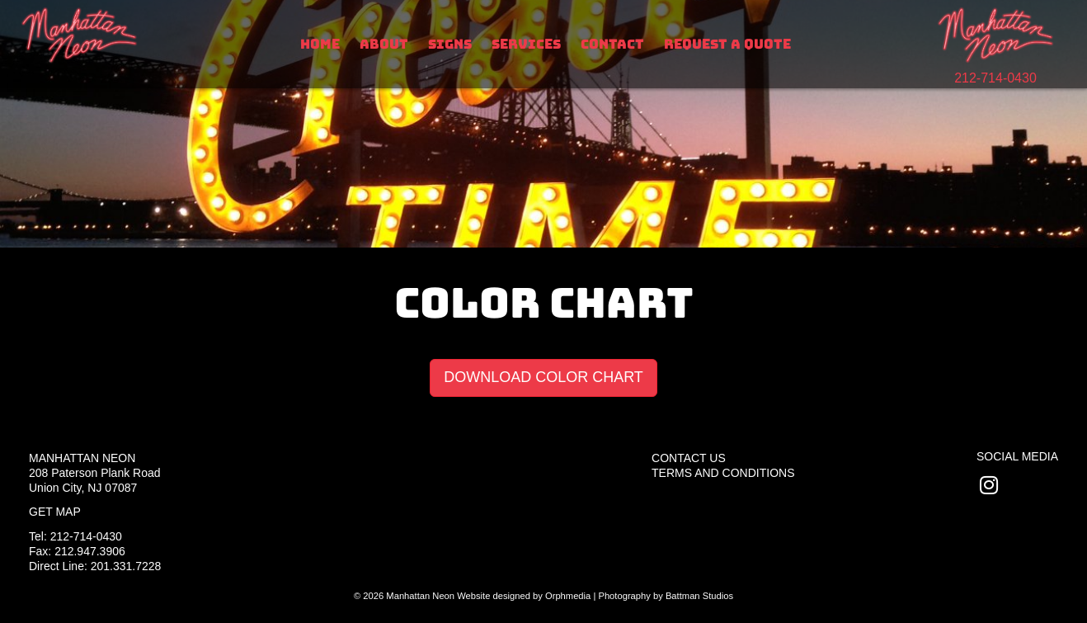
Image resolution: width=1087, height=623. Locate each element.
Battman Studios (699, 596)
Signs (450, 44)
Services (526, 44)
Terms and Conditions (723, 472)
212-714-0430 (995, 78)
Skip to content (67, 10)
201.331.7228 (126, 566)
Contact (612, 44)
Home (320, 44)
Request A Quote (727, 44)
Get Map (55, 511)
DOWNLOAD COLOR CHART (543, 377)
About (384, 44)
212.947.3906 (89, 551)
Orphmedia (568, 596)
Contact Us (689, 458)
